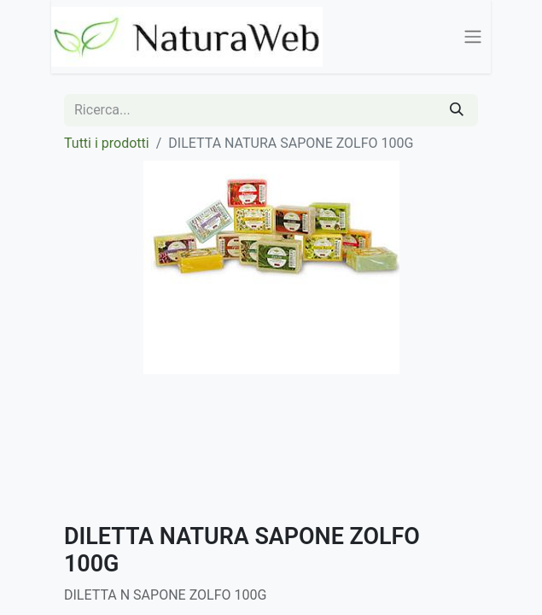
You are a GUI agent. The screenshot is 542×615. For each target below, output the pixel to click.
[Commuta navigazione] (473, 37)
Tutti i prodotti (106, 143)
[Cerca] (456, 110)
